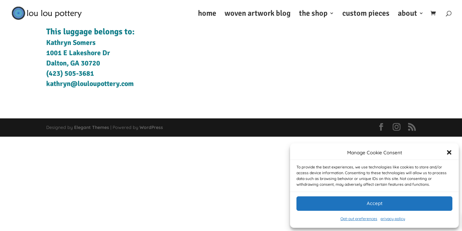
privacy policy (393, 218)
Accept (374, 203)
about (407, 14)
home (207, 14)
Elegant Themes (91, 127)
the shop (313, 14)
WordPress (151, 127)
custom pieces (365, 14)
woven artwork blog (258, 14)
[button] (449, 152)
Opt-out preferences (358, 218)
